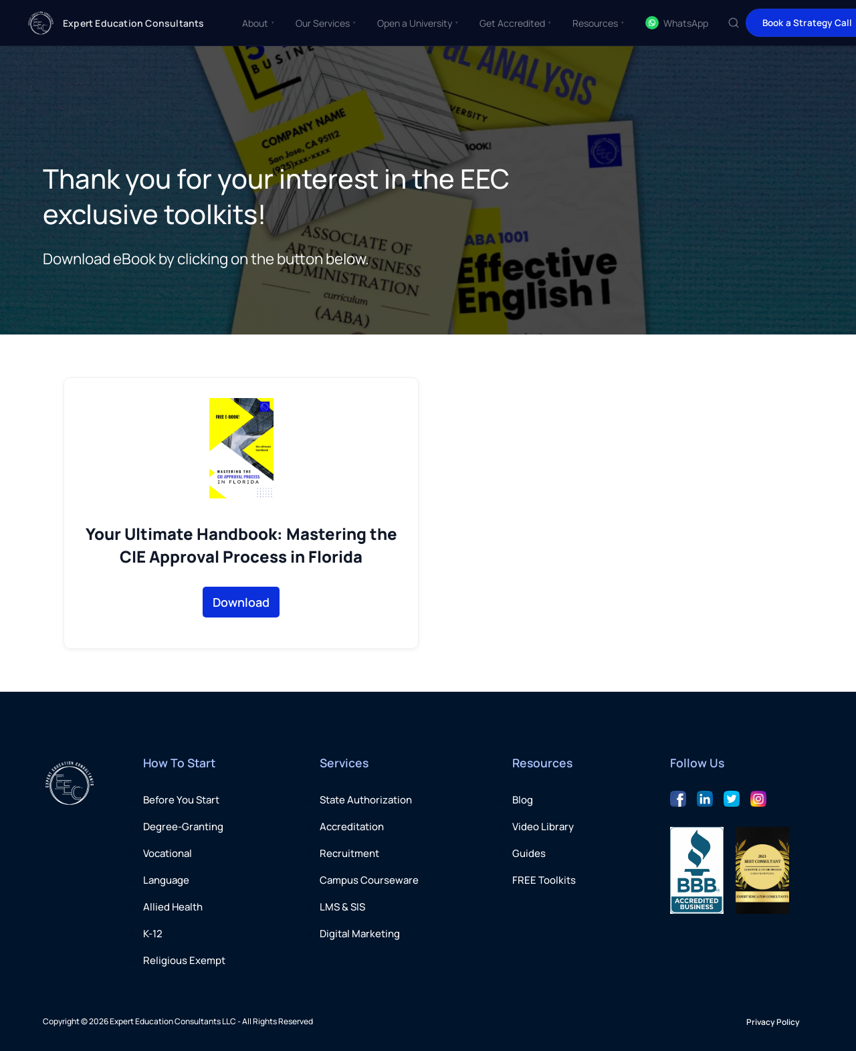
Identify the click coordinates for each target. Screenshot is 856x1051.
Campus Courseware (369, 880)
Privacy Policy (773, 1022)
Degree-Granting (183, 827)
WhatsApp (676, 22)
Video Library (543, 827)
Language (166, 880)
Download (241, 602)
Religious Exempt (184, 960)
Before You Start (181, 800)
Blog (522, 800)
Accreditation (352, 827)
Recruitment (349, 853)
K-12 (153, 934)
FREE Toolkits (544, 880)
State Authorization (366, 800)
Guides (529, 853)
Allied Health (173, 907)
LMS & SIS (342, 907)
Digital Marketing (360, 934)
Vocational (167, 853)
